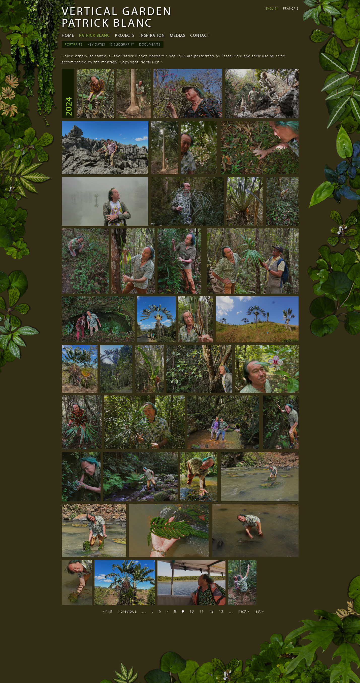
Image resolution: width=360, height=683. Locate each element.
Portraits (74, 44)
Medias (177, 35)
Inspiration (152, 35)
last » (259, 611)
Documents (149, 44)
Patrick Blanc (94, 35)
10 (191, 611)
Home (68, 35)
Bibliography (122, 44)
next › (243, 611)
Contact (199, 35)
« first (108, 611)
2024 (68, 106)
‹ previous (127, 611)
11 (201, 611)
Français (291, 8)
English (272, 8)
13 (221, 611)
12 (211, 611)
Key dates (96, 44)
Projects (125, 35)
